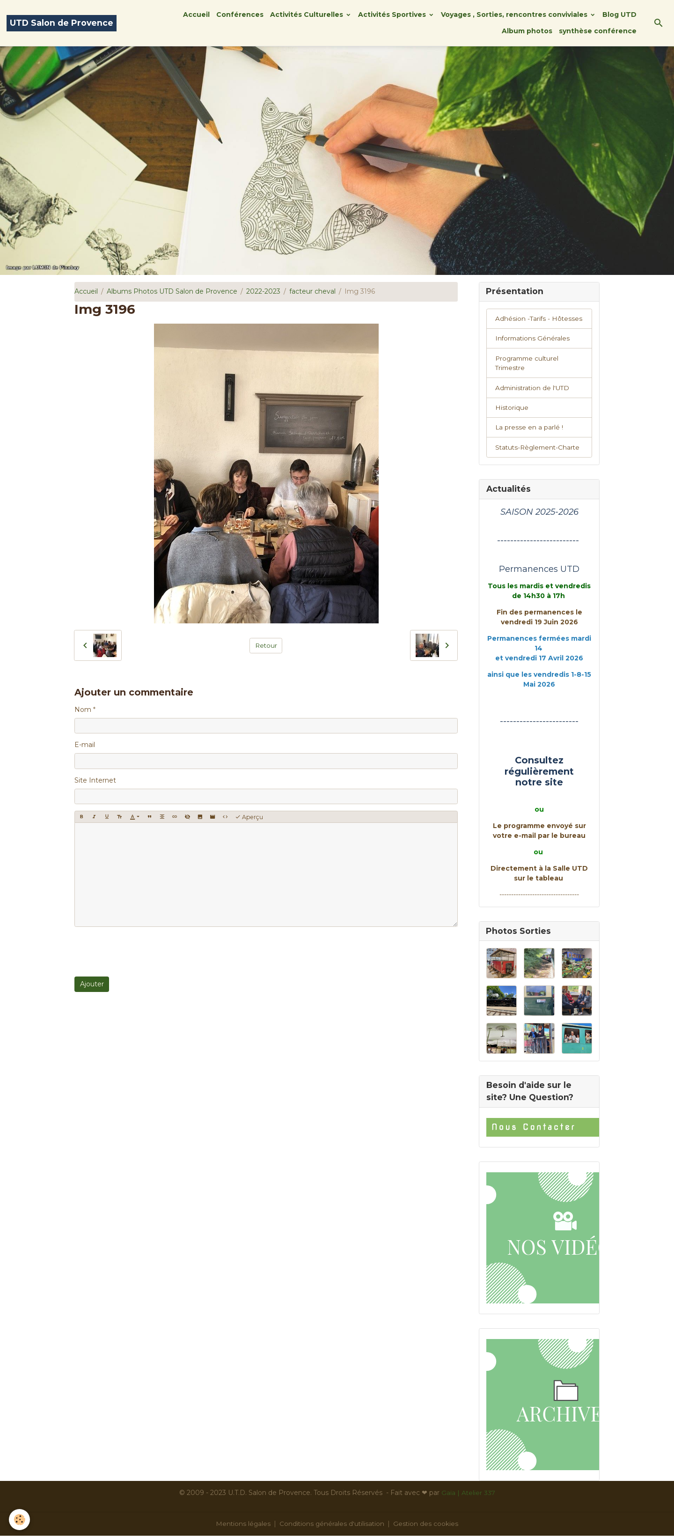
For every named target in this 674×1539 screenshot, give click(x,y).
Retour (266, 645)
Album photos (527, 31)
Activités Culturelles (307, 14)
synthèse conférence (598, 31)
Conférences (240, 14)
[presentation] (145, 951)
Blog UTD (619, 14)
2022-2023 (263, 291)
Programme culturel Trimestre (528, 364)
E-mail (84, 744)
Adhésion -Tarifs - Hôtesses (539, 319)
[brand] (62, 23)
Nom (82, 709)
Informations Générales (533, 339)
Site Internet (95, 780)
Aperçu (249, 817)
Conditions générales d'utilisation (332, 1527)
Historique (512, 409)
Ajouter (92, 984)
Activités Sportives (393, 14)
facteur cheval (312, 291)
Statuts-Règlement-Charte (539, 449)
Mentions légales (242, 1527)
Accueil (196, 14)
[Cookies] (19, 1519)
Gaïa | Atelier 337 (468, 1496)
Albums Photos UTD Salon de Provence (172, 291)
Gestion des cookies (427, 1527)
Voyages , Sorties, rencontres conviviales (515, 14)
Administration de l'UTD (533, 389)
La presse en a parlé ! (529, 429)
